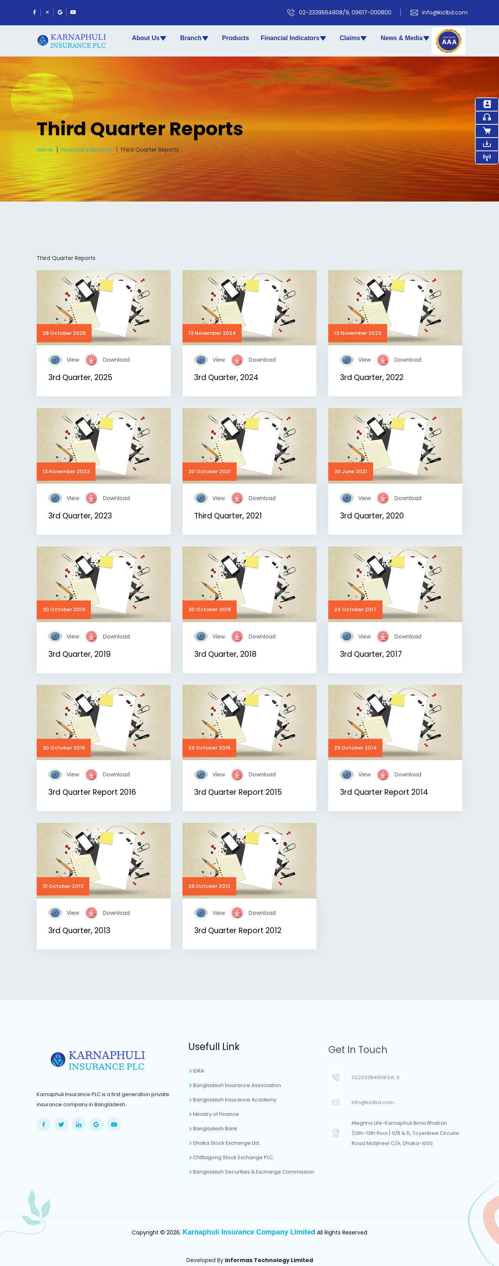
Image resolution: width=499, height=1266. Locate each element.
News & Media (405, 38)
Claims (354, 38)
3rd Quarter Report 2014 (384, 792)
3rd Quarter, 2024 (226, 377)
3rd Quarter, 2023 (80, 516)
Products (235, 38)
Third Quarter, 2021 (228, 516)
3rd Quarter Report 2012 (237, 930)
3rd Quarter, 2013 (79, 930)
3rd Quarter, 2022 (371, 377)
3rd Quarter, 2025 (80, 377)
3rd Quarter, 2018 (225, 654)
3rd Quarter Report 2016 (92, 792)
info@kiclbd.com (445, 12)
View (73, 360)
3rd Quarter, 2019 (79, 654)
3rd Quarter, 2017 (371, 654)
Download (116, 360)
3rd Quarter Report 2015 (238, 792)
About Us (149, 38)
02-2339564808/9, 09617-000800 (345, 12)
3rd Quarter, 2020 (372, 516)
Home (45, 150)
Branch (194, 38)
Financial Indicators (294, 38)
